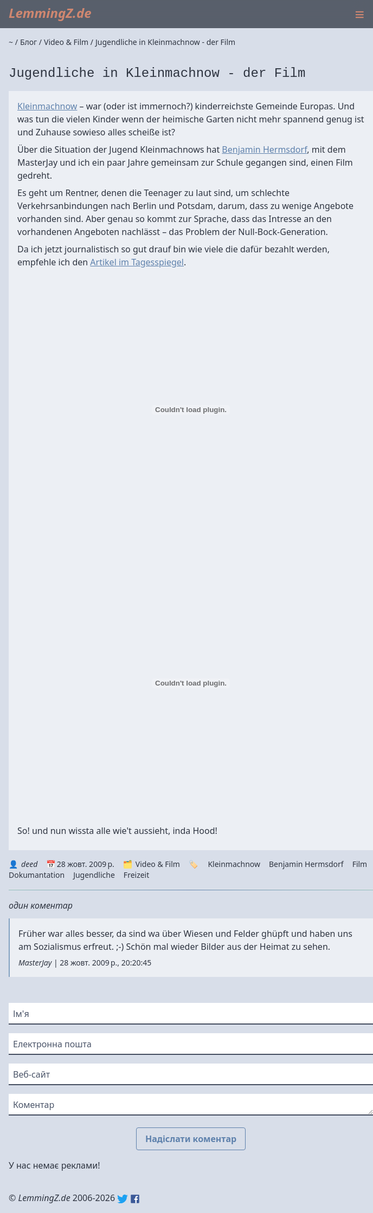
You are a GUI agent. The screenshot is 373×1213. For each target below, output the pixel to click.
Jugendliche (94, 875)
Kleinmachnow (47, 106)
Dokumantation (37, 875)
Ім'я (21, 1014)
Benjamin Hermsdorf (264, 149)
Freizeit (136, 875)
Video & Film (158, 864)
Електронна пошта (52, 1044)
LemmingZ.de (50, 13)
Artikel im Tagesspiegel (137, 262)
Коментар (33, 1105)
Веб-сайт (31, 1074)
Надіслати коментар (190, 1139)
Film (360, 864)
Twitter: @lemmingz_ (122, 1199)
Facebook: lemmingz (135, 1199)
